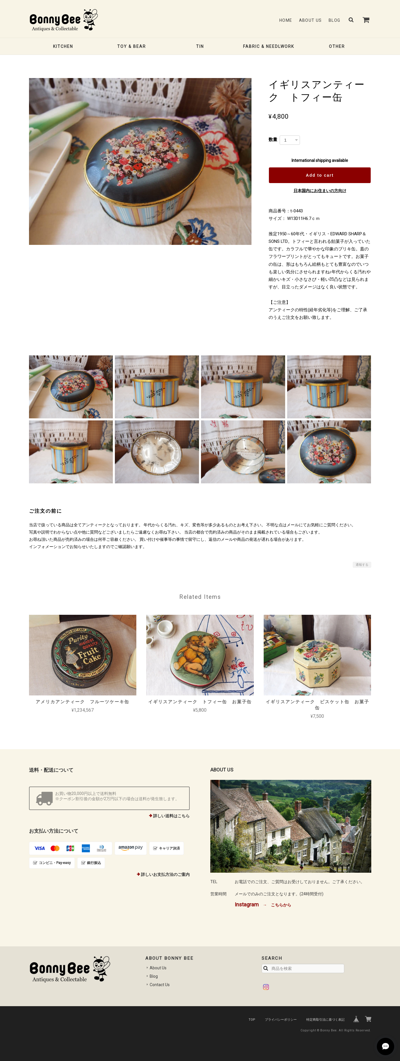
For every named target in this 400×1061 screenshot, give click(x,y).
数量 (273, 139)
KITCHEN (63, 46)
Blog (335, 20)
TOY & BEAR (131, 46)
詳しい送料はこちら (171, 816)
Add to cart (320, 175)
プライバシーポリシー (281, 1020)
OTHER (337, 46)
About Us (310, 20)
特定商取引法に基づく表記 (325, 1020)
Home (285, 20)
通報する (362, 565)
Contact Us (160, 984)
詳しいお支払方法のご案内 (165, 874)
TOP (252, 1020)
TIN (200, 46)
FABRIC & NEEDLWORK (268, 46)
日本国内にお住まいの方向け (320, 190)
